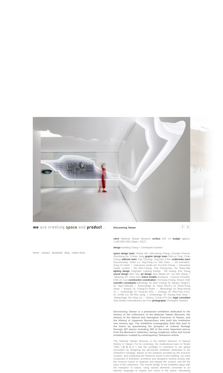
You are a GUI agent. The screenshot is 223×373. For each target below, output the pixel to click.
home (36, 252)
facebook (57, 252)
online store (78, 252)
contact (45, 252)
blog (67, 252)
